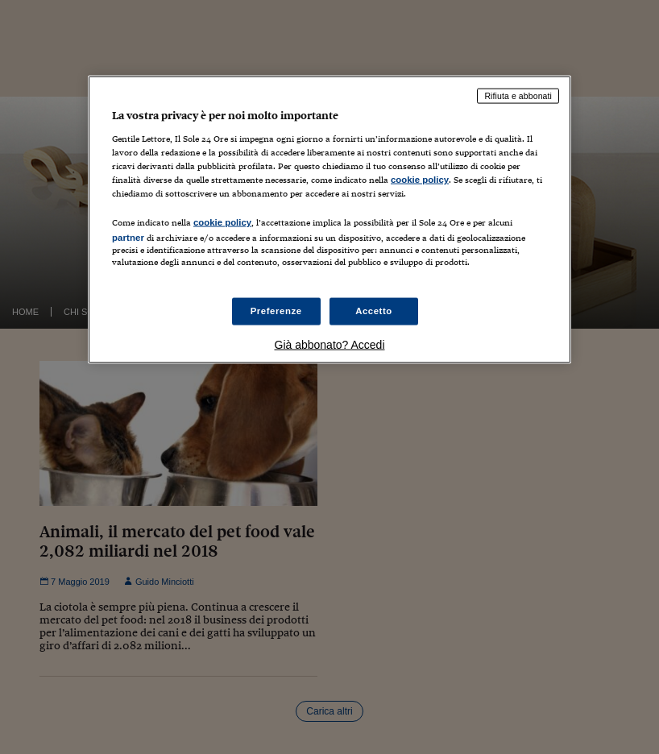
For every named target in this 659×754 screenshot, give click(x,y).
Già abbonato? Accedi (330, 344)
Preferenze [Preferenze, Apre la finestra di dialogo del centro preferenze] (276, 310)
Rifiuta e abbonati (518, 96)
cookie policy (420, 179)
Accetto (373, 310)
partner (128, 237)
